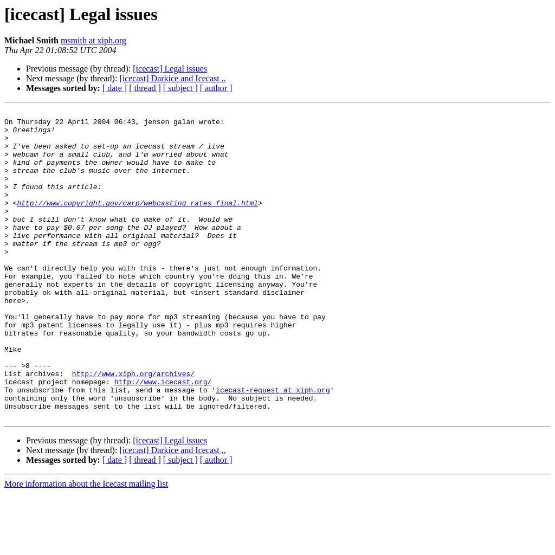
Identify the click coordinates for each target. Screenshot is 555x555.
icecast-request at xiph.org (273, 446)
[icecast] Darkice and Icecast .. (172, 78)
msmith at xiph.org (93, 40)
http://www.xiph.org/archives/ (133, 427)
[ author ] (216, 88)
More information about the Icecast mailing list (86, 545)
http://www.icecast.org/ (162, 437)
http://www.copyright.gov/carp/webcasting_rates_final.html (137, 222)
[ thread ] (145, 88)
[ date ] (114, 88)
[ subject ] (180, 88)
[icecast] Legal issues (170, 68)
